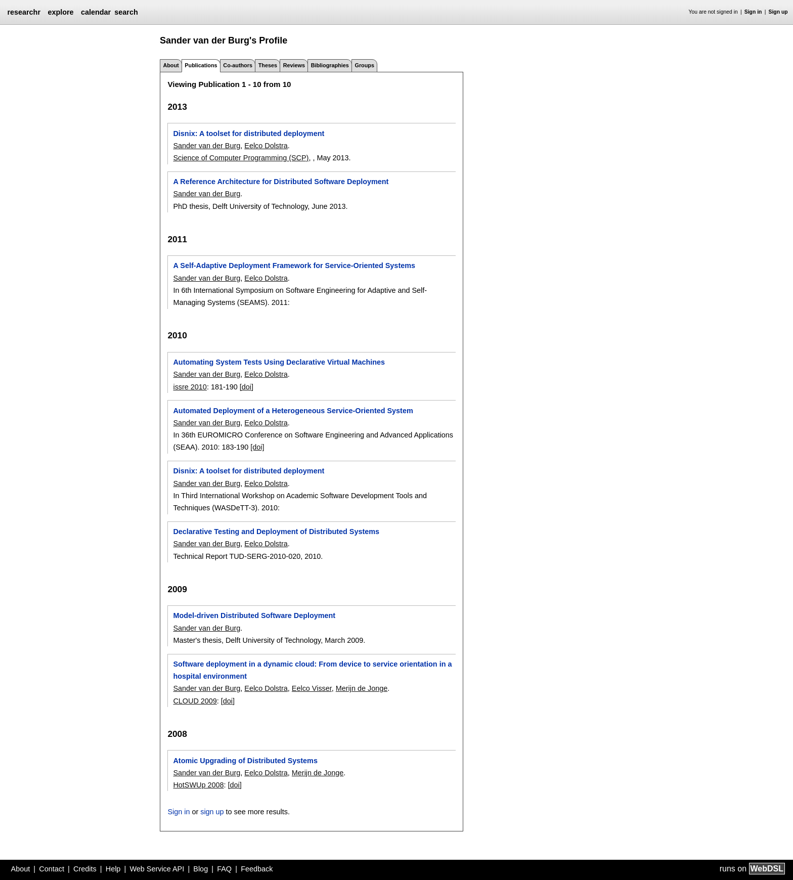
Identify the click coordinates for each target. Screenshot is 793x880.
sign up (212, 812)
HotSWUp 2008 (198, 785)
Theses (267, 65)
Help (113, 869)
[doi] (246, 387)
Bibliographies (330, 65)
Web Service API (156, 869)
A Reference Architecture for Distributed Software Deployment (280, 182)
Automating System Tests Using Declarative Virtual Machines (279, 362)
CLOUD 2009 (194, 701)
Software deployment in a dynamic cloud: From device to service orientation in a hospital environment (312, 670)
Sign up (778, 12)
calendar (96, 12)
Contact (51, 869)
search (126, 12)
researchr (23, 12)
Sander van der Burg (206, 146)
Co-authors (237, 65)
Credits (85, 869)
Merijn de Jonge (361, 688)
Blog (200, 869)
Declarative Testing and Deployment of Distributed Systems (276, 531)
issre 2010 (189, 387)
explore (60, 12)
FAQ (224, 869)
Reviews (294, 65)
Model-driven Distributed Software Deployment (254, 615)
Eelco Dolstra (266, 146)
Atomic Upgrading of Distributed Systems (245, 761)
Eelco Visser (312, 688)
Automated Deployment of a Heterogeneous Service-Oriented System (293, 411)
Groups (364, 65)
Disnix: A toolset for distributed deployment (248, 133)
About (171, 65)
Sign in (753, 12)
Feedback (257, 869)
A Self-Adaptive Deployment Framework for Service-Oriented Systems (294, 265)
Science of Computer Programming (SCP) (241, 158)
